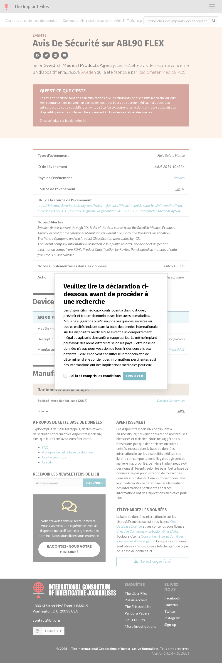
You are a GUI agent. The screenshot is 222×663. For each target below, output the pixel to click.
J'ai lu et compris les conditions (95, 375)
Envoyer (134, 376)
